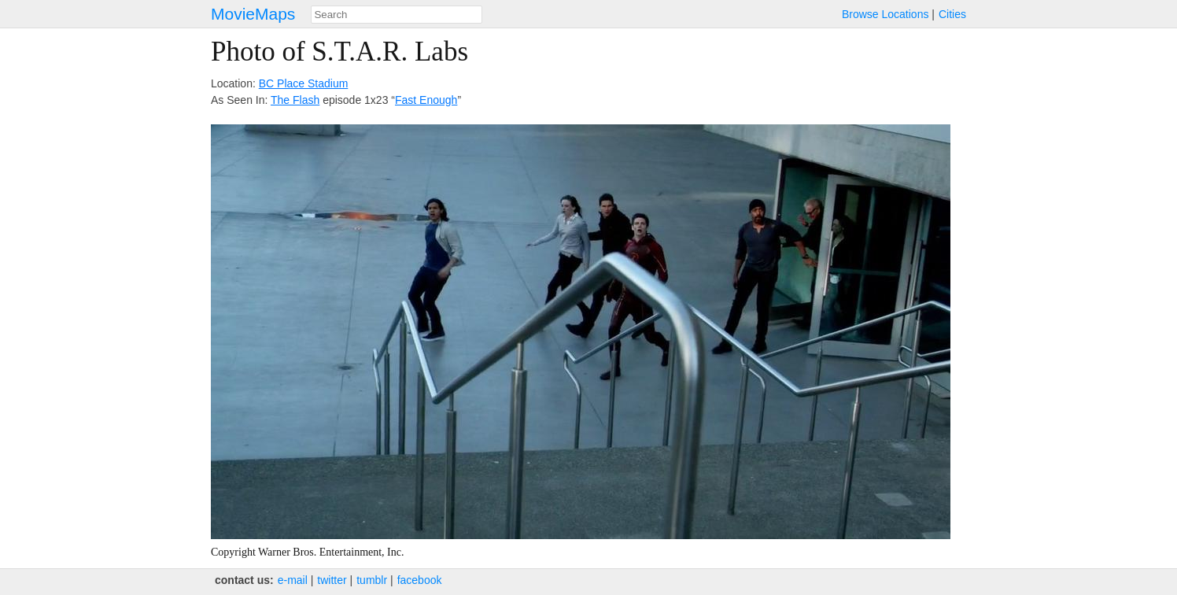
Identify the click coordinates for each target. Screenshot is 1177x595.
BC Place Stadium (304, 83)
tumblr (371, 580)
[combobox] (396, 15)
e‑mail (293, 580)
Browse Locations (885, 14)
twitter (331, 580)
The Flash (295, 100)
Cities (952, 14)
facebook (419, 580)
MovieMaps (253, 14)
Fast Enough (426, 100)
